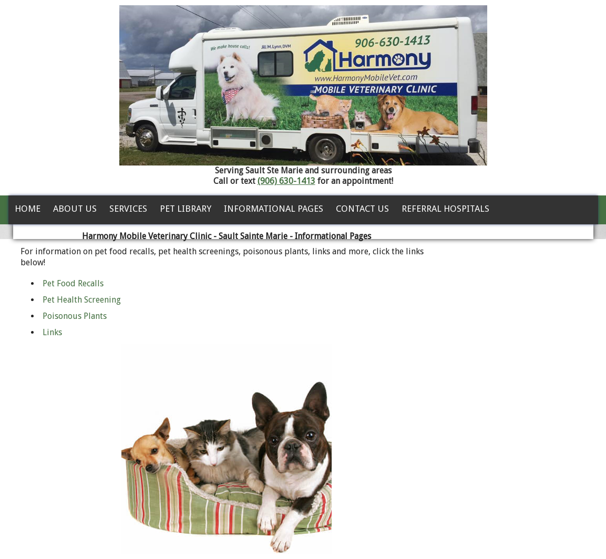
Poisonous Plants (75, 316)
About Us (75, 208)
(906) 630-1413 (286, 181)
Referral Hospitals (445, 208)
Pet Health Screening (82, 300)
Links (52, 332)
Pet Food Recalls (73, 283)
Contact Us (362, 208)
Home (27, 208)
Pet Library (185, 208)
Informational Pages (273, 208)
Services (128, 208)
